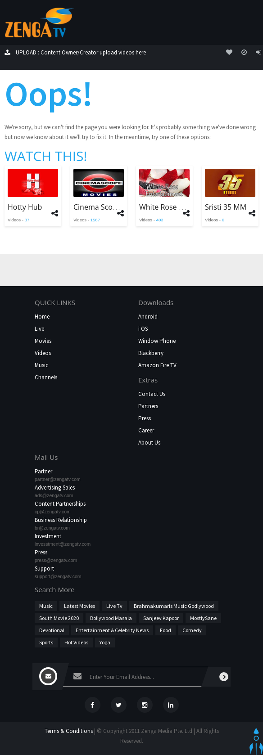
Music (41, 365)
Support (44, 568)
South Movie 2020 (59, 618)
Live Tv (114, 605)
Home (42, 316)
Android (148, 316)
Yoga (105, 642)
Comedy (192, 630)
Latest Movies (79, 605)
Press (144, 418)
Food (165, 630)
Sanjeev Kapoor (161, 618)
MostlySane (203, 618)
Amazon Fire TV (157, 365)
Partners (148, 406)
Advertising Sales (55, 487)
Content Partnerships (60, 504)
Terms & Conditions (69, 731)
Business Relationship (61, 520)
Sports (46, 642)
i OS (143, 329)
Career (146, 430)
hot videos (76, 642)
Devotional (51, 630)
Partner (43, 471)
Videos (43, 353)
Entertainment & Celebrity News (112, 630)
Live (39, 329)
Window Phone (157, 341)
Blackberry (150, 353)
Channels (46, 377)
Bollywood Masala (111, 618)
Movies (43, 341)
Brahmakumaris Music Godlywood (174, 605)
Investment (48, 536)
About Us (149, 442)
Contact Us (151, 394)
